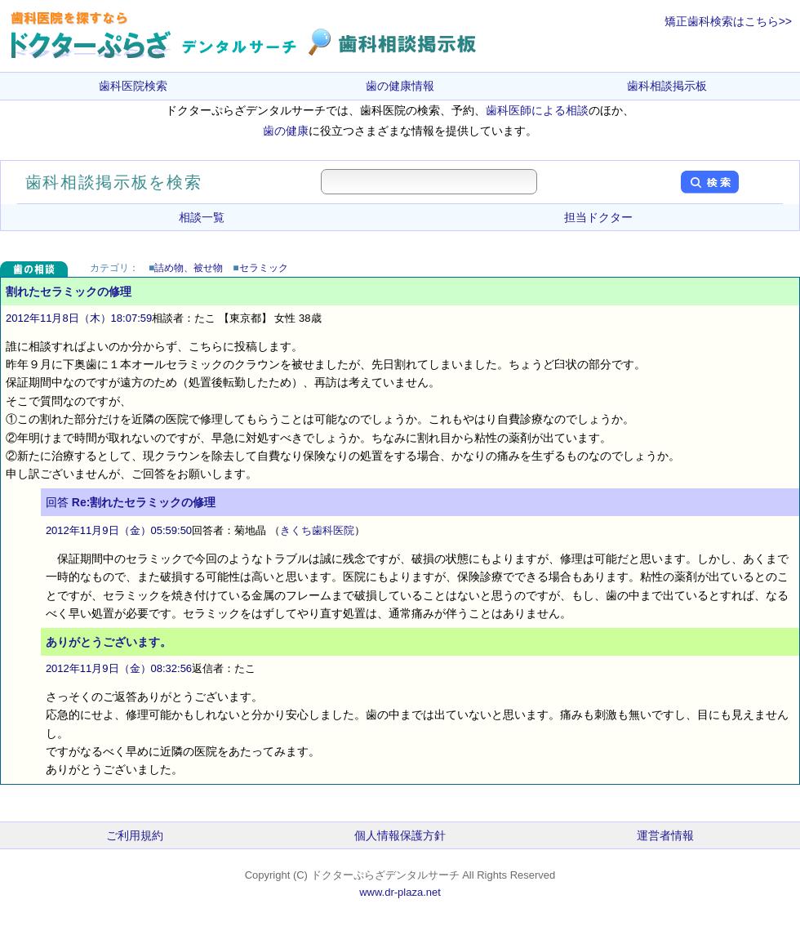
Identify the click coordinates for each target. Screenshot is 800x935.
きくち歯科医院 (317, 530)
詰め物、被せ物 (188, 268)
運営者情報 (665, 835)
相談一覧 (201, 217)
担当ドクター (598, 217)
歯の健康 (286, 130)
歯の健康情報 (400, 85)
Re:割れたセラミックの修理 (144, 502)
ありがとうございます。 (108, 641)
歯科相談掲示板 (667, 85)
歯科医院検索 (133, 85)
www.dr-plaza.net (400, 892)
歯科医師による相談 (537, 110)
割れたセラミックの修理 (68, 291)
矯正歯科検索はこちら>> (728, 21)
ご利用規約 (134, 835)
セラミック (263, 268)
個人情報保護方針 (400, 835)
